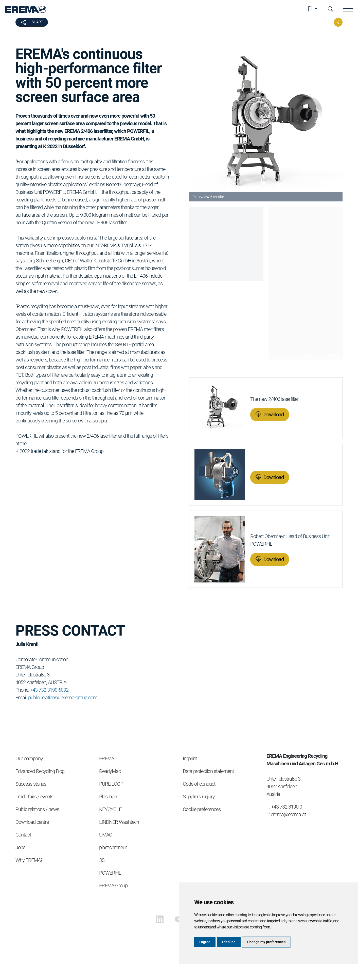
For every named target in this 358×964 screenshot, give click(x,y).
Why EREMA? (28, 860)
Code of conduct (199, 784)
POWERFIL (110, 873)
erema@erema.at (288, 814)
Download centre (32, 822)
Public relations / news (37, 809)
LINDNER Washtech (119, 822)
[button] (313, 9)
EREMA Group (113, 885)
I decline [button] (229, 942)
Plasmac (108, 797)
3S (101, 860)
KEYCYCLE (110, 809)
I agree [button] (204, 942)
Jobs (20, 847)
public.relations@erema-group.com (62, 697)
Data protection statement (208, 771)
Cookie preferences (202, 809)
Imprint (190, 758)
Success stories (30, 784)
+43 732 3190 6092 (49, 690)
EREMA (106, 758)
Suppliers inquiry (199, 797)
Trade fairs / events (34, 797)
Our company (29, 758)
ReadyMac (110, 771)
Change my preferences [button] (266, 942)
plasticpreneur (113, 847)
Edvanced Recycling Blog (39, 771)
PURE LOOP (111, 784)
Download (273, 415)
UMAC (105, 835)
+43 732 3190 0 (286, 807)
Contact (23, 835)
